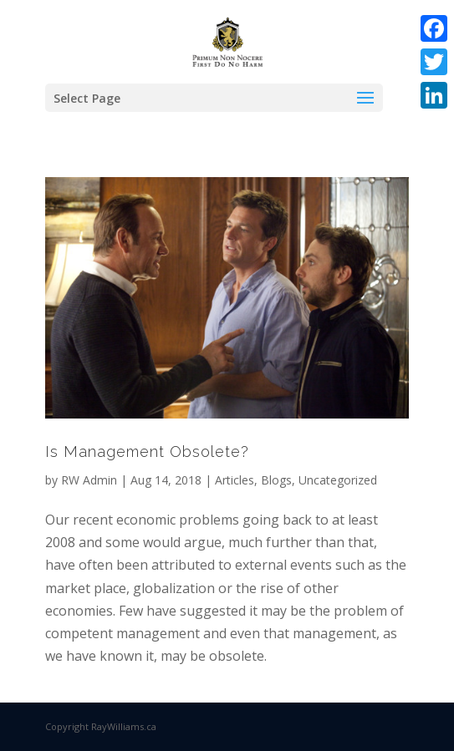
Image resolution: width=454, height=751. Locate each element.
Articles (234, 480)
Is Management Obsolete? (147, 451)
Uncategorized (337, 480)
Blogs (276, 480)
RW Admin (89, 480)
